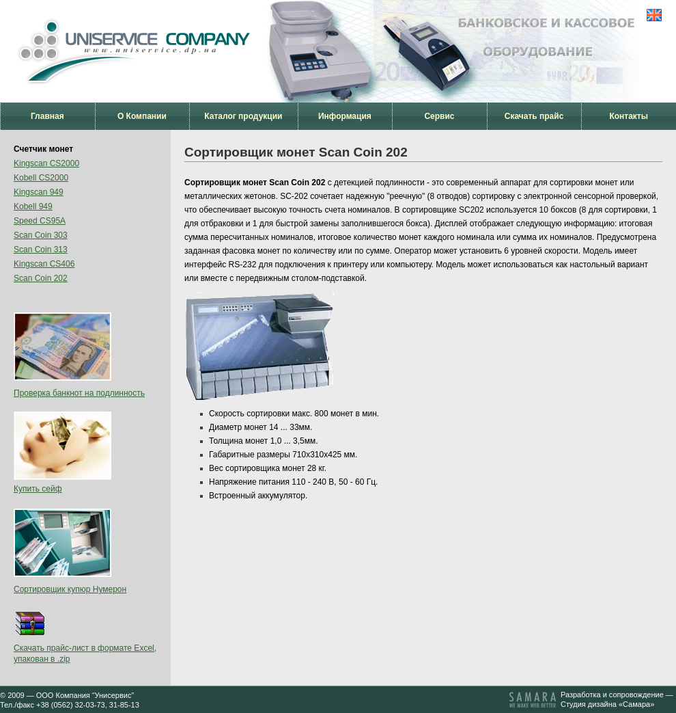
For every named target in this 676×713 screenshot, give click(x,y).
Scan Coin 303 (41, 235)
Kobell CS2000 (41, 178)
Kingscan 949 (39, 192)
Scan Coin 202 (41, 278)
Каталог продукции (243, 116)
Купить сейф (38, 489)
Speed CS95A (40, 221)
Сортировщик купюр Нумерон (70, 589)
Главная (47, 116)
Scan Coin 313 (41, 249)
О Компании (142, 116)
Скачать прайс (534, 116)
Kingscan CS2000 (46, 163)
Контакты (628, 116)
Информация (344, 116)
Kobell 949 (33, 206)
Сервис (439, 116)
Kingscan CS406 (44, 264)
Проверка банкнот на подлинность (79, 393)
